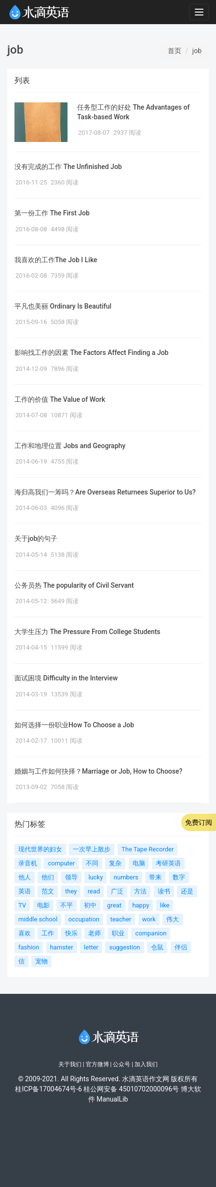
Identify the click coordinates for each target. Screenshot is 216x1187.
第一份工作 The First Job (52, 213)
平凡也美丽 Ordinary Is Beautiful (62, 306)
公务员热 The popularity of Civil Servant (74, 585)
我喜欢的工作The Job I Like (55, 260)
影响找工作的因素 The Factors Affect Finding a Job (91, 352)
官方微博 (97, 1064)
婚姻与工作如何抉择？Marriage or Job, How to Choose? (98, 771)
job (197, 51)
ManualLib (112, 1099)
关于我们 (69, 1064)
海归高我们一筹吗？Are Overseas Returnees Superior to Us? (105, 492)
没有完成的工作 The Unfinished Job (68, 166)
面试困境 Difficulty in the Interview (66, 678)
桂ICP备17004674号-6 (48, 1089)
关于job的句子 (35, 538)
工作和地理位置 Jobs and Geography (69, 446)
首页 (174, 51)
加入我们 (146, 1064)
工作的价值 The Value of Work (59, 399)
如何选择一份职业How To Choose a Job (74, 725)
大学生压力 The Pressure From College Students (87, 632)
